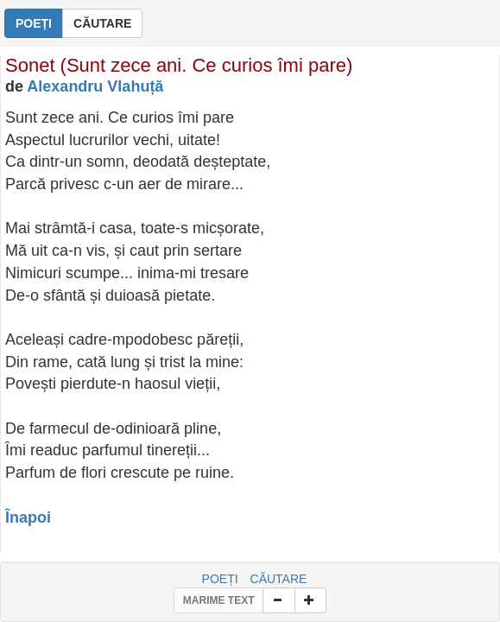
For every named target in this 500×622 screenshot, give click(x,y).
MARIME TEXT (219, 600)
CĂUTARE (278, 579)
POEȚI (220, 579)
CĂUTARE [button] (102, 23)
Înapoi (28, 517)
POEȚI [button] (34, 23)
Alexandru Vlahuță (95, 86)
